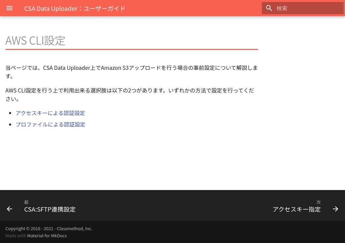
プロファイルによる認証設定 (50, 124)
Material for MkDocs (47, 235)
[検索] (304, 8)
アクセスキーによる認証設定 (50, 113)
